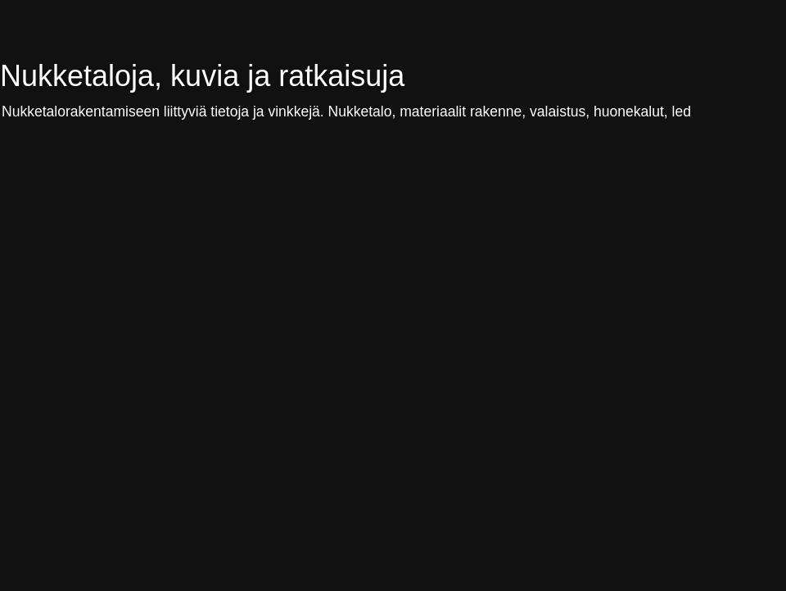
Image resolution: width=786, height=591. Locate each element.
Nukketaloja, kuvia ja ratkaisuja (202, 76)
